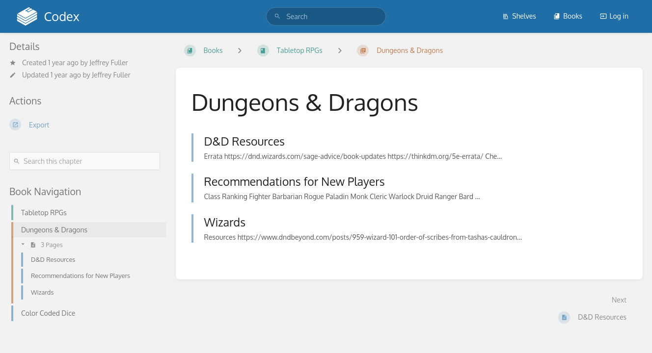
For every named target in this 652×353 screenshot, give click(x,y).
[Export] (84, 124)
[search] (325, 16)
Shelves (519, 16)
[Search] (277, 16)
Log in (614, 16)
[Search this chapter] (84, 161)
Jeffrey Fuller (108, 62)
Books (567, 16)
